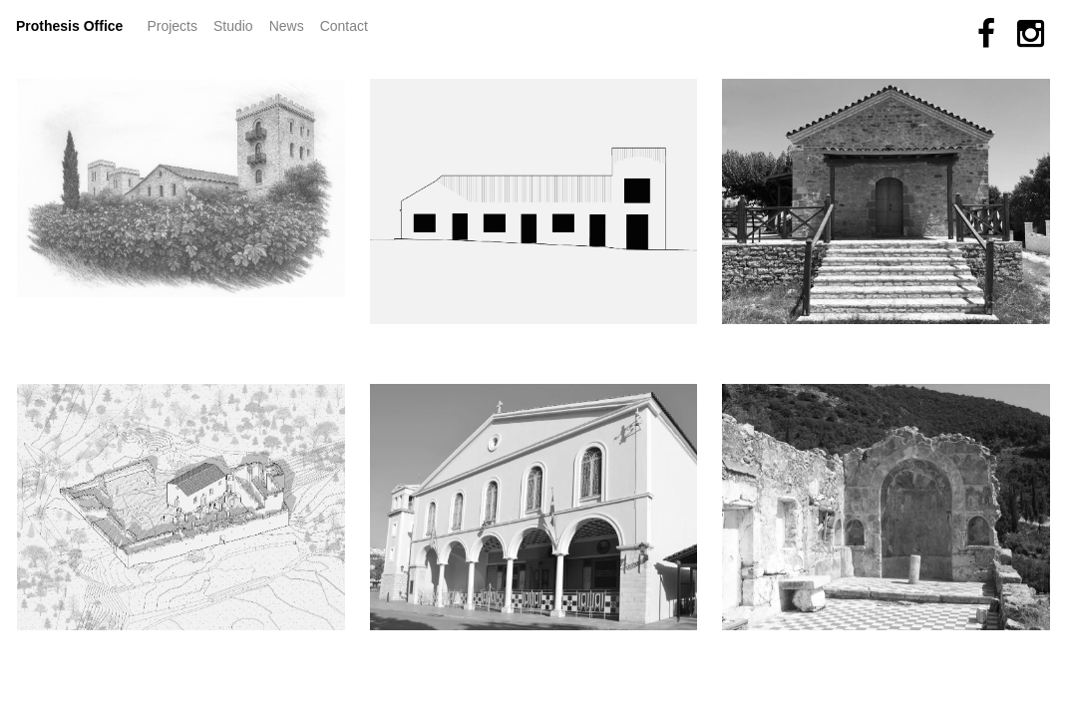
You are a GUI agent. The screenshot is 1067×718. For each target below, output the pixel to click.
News (290, 24)
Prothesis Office (69, 26)
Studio (233, 26)
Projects (176, 24)
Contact (344, 26)
